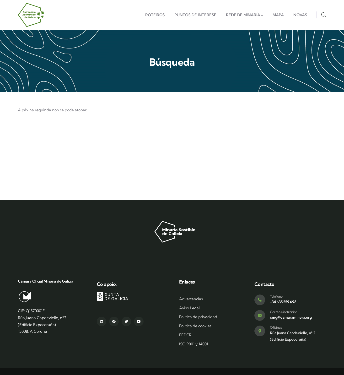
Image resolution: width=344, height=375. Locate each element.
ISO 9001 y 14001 (193, 344)
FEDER (185, 334)
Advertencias (191, 298)
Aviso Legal (189, 307)
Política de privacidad (198, 316)
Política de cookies (195, 325)
